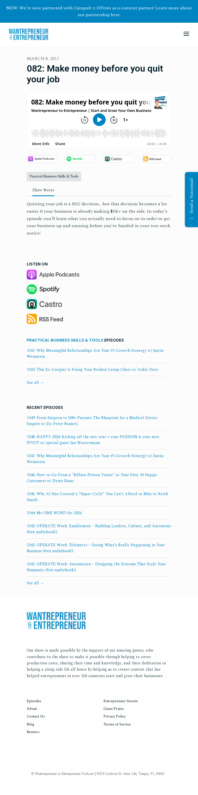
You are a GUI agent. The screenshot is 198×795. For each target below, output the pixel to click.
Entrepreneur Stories (120, 701)
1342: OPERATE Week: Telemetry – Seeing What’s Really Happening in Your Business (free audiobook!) (96, 548)
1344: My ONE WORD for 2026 (54, 513)
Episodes (34, 701)
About (32, 709)
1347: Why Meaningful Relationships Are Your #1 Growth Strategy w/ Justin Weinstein (95, 353)
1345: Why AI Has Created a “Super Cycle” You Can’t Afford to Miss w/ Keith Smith (97, 497)
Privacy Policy (114, 716)
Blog (30, 724)
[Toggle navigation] (186, 34)
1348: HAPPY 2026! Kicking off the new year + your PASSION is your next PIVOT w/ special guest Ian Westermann (93, 440)
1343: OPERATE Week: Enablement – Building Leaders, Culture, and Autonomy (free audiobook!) (99, 529)
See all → (35, 383)
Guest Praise (113, 709)
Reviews (33, 732)
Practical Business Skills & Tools (65, 340)
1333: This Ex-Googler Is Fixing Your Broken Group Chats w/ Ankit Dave (92, 370)
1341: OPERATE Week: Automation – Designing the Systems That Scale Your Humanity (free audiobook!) (96, 567)
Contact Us (36, 716)
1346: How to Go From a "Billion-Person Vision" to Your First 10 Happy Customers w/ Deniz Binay (92, 478)
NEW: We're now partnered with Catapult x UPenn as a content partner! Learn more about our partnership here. (99, 11)
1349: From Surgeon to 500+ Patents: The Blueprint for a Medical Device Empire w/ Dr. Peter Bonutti (92, 421)
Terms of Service (117, 724)
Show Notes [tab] (43, 190)
